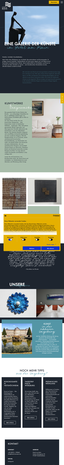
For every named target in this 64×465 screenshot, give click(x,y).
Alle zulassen (50, 248)
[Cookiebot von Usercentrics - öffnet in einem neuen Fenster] (54, 216)
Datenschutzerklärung (30, 232)
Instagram (11, 461)
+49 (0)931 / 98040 (14, 452)
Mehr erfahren (10, 422)
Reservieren (54, 2)
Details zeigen (50, 244)
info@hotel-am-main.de (14, 454)
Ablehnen (31, 248)
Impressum (41, 232)
